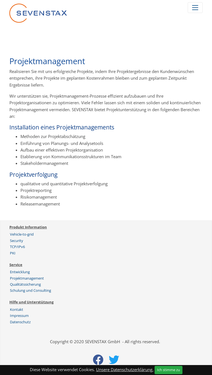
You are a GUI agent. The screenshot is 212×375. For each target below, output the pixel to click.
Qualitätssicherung (25, 284)
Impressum (19, 315)
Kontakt (16, 309)
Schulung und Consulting (30, 290)
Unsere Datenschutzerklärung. (124, 369)
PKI (12, 253)
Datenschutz (20, 321)
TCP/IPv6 (17, 246)
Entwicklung (20, 271)
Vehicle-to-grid (22, 234)
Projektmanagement (27, 278)
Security (16, 240)
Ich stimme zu (168, 369)
